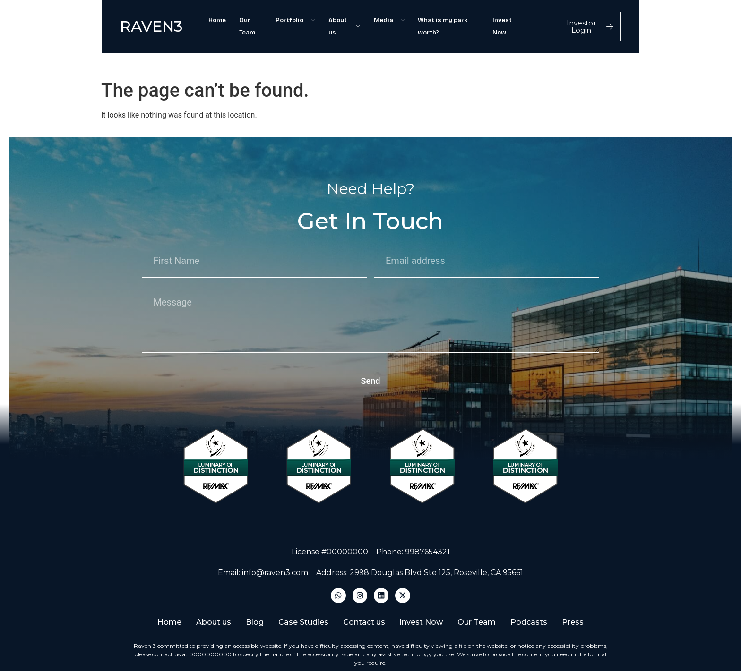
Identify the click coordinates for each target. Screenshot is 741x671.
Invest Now (517, 19)
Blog (250, 588)
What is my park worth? (450, 19)
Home (201, 19)
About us (337, 19)
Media (386, 19)
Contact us (364, 588)
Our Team (238, 19)
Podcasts (536, 588)
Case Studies (301, 588)
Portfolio (285, 19)
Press (583, 588)
